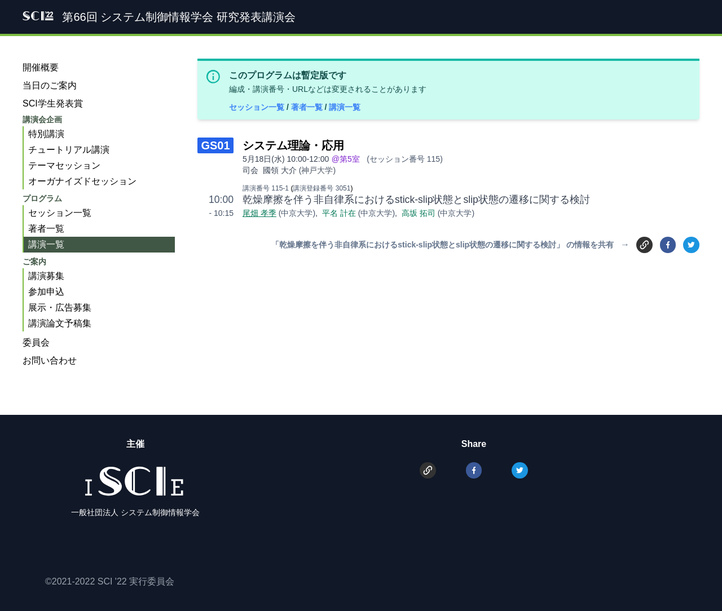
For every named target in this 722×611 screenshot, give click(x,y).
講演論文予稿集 (59, 323)
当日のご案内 (50, 85)
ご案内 (34, 261)
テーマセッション (64, 165)
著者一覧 (308, 107)
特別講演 (46, 134)
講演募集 (46, 276)
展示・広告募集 (59, 307)
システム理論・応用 (293, 145)
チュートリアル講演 (68, 149)
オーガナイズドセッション (82, 181)
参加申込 (46, 291)
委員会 (36, 342)
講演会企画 (42, 119)
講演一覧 (344, 107)
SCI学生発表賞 (53, 103)
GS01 (215, 145)
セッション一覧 (258, 107)
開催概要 (41, 67)
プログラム (42, 198)
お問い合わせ (50, 360)
